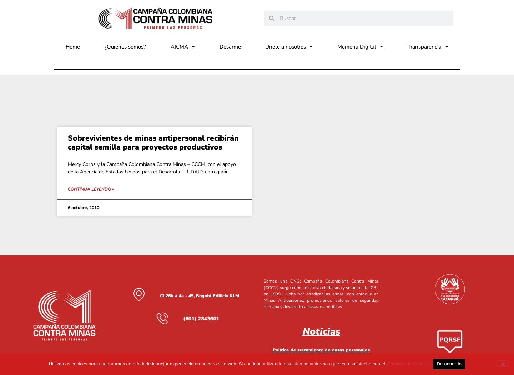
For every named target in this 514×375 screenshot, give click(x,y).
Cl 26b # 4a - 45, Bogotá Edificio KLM (199, 295)
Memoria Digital (360, 46)
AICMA (183, 46)
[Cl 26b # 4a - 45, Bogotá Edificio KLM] (139, 294)
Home (73, 46)
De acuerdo (449, 363)
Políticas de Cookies (409, 363)
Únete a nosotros (289, 46)
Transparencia (428, 46)
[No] (503, 363)
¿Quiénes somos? (125, 46)
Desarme (230, 46)
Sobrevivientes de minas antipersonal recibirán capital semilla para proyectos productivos (153, 142)
